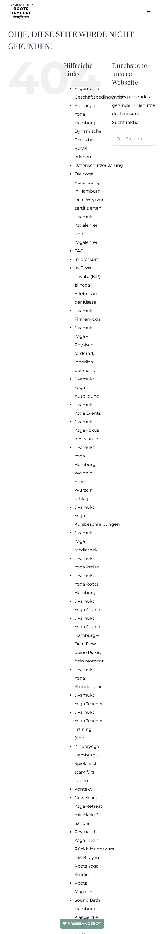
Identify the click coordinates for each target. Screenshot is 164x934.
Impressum (87, 259)
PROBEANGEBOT (82, 923)
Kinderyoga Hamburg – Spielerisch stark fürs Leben (87, 763)
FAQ (79, 250)
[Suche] (118, 139)
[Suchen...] (134, 139)
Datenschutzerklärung (99, 165)
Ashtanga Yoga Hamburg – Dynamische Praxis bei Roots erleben (88, 131)
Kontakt (83, 789)
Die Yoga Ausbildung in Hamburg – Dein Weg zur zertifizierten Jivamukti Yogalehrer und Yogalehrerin (89, 208)
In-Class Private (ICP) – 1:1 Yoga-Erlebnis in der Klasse (89, 285)
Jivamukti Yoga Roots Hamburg (87, 584)
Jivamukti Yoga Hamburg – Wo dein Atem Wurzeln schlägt (87, 473)
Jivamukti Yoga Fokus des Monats (87, 430)
